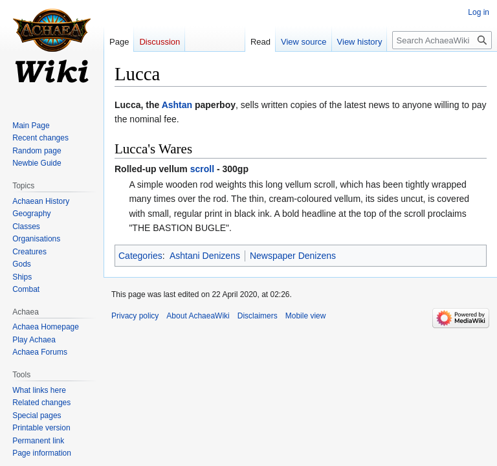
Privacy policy (135, 315)
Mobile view (305, 315)
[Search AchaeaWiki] (442, 40)
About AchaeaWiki (197, 315)
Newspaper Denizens (293, 255)
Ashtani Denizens (205, 255)
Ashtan (177, 105)
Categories (140, 255)
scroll (202, 169)
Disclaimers (257, 315)
